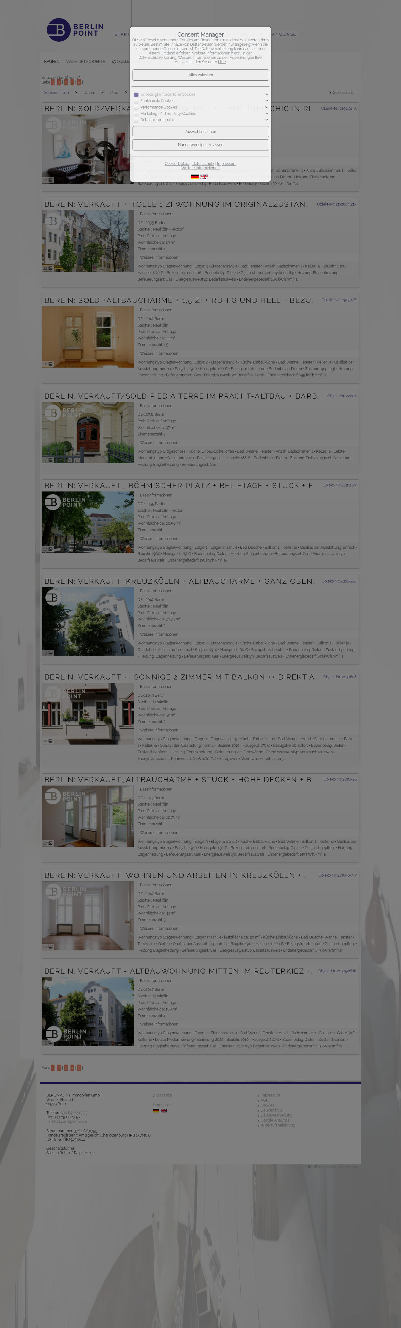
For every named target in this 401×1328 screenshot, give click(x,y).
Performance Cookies (158, 107)
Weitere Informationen (200, 168)
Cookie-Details (177, 163)
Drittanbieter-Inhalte (157, 120)
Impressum (227, 163)
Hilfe (222, 62)
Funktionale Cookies (157, 101)
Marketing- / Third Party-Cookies (168, 113)
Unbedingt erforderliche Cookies (167, 94)
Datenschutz (203, 163)
